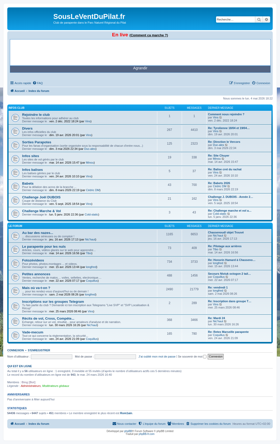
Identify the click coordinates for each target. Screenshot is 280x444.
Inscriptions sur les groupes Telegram (53, 302)
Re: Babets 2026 (219, 183)
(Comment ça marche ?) (148, 35)
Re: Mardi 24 (216, 318)
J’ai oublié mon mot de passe (157, 356)
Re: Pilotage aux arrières (225, 246)
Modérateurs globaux (55, 385)
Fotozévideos (33, 260)
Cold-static (91, 214)
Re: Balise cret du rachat (225, 169)
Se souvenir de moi (192, 356)
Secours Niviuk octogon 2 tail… (229, 273)
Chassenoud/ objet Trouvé (226, 232)
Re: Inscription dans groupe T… (229, 301)
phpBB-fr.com (147, 434)
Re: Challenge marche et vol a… (230, 210)
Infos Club (16, 107)
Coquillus (92, 280)
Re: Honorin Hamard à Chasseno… (232, 259)
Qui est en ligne (19, 366)
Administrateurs (31, 385)
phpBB (128, 431)
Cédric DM (93, 190)
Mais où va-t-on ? (36, 288)
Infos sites (30, 156)
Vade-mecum (32, 332)
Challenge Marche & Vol (41, 211)
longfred (91, 266)
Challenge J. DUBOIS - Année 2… (230, 196)
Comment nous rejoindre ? (226, 114)
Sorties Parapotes (36, 142)
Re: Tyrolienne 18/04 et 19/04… (229, 128)
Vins (87, 121)
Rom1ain (126, 413)
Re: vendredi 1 (218, 287)
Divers (27, 128)
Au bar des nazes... (37, 233)
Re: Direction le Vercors (224, 141)
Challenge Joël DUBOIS (41, 197)
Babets (28, 183)
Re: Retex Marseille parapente (228, 331)
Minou (90, 162)
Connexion (15, 350)
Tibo (89, 253)
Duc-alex (89, 148)
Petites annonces (36, 274)
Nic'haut (90, 239)
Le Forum (15, 226)
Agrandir (140, 68)
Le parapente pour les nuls (44, 246)
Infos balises (32, 170)
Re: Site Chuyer (218, 155)
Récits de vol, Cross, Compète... (48, 318)
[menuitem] (37, 83)
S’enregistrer (39, 350)
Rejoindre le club (36, 115)
